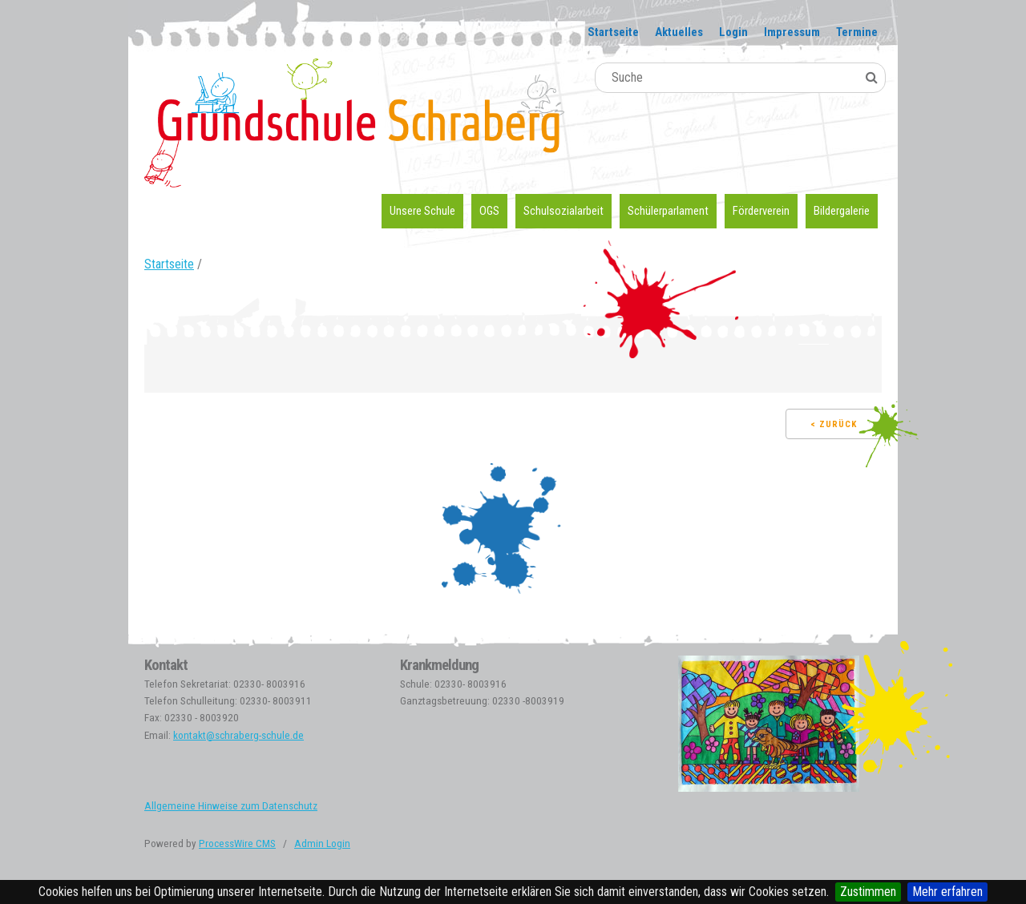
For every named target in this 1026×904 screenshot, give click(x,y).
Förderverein (761, 211)
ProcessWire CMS (237, 843)
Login (733, 32)
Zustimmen (868, 891)
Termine (857, 32)
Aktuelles (679, 32)
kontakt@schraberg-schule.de (238, 735)
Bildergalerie (842, 211)
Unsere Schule (422, 211)
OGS (489, 211)
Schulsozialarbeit (563, 211)
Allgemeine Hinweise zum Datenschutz (230, 806)
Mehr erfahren (947, 891)
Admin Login (322, 843)
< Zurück (833, 424)
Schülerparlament (668, 211)
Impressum (792, 32)
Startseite (613, 32)
